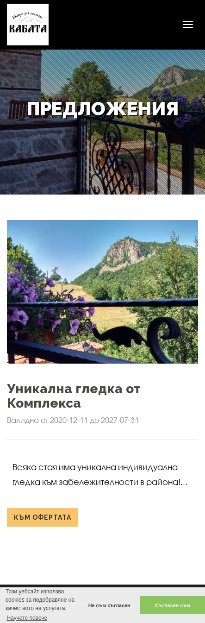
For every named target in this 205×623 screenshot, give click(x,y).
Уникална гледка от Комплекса (74, 396)
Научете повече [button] (26, 618)
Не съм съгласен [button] (109, 605)
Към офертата (42, 517)
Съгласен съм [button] (172, 605)
